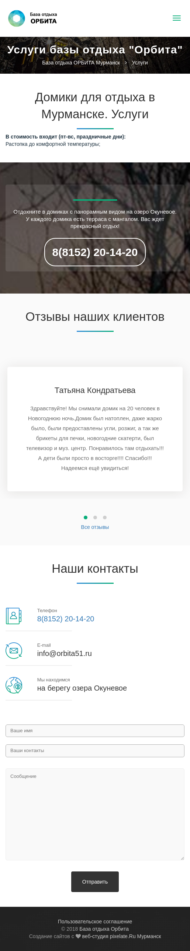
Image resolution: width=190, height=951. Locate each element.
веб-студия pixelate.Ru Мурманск (121, 936)
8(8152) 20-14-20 (95, 252)
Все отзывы (95, 527)
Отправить (95, 882)
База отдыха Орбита (104, 929)
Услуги (140, 63)
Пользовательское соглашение (95, 921)
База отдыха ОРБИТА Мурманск (81, 63)
